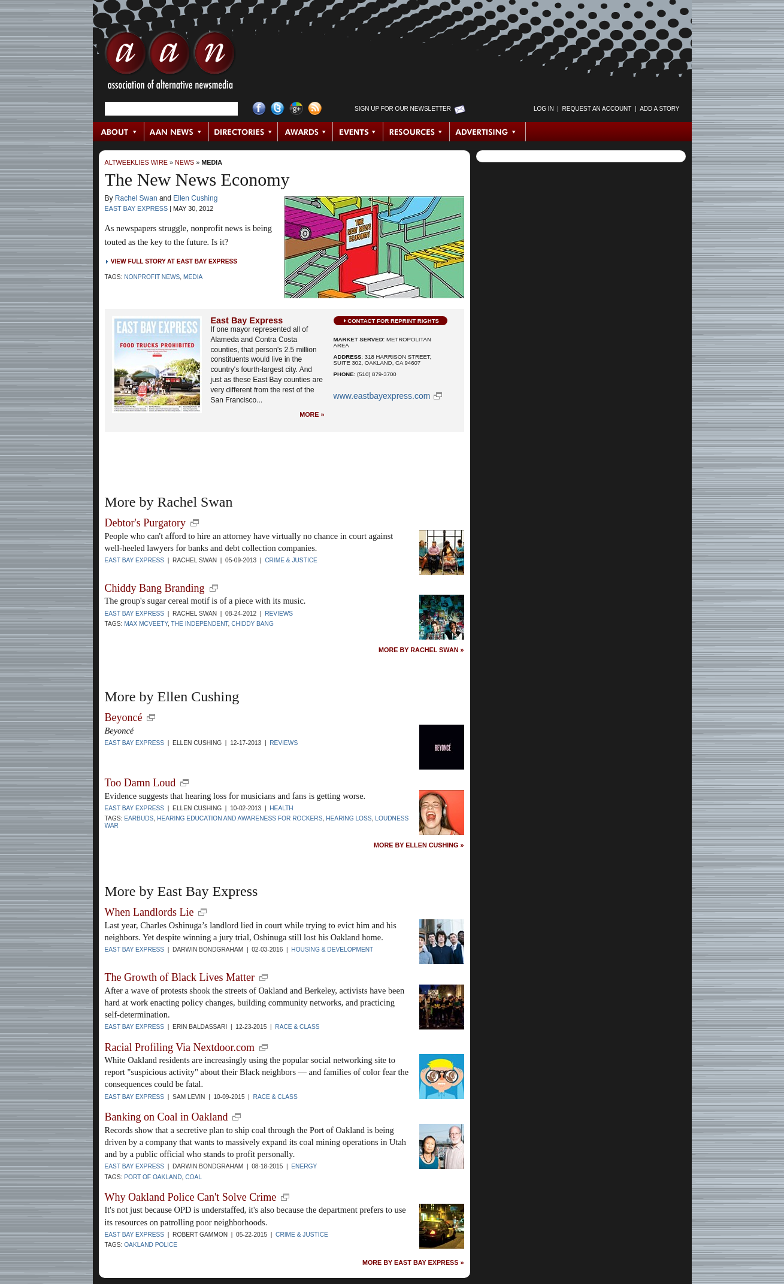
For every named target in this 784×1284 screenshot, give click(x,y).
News (184, 162)
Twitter (277, 109)
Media (211, 162)
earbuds (138, 818)
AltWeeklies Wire (136, 162)
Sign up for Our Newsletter (403, 108)
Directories (243, 131)
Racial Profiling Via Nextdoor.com (180, 1047)
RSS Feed (315, 109)
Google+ (296, 109)
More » (311, 414)
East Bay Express (136, 208)
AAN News (177, 131)
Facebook (259, 109)
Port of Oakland (152, 1177)
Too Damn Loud (140, 783)
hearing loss (348, 818)
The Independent (199, 623)
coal (193, 1177)
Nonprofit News (152, 277)
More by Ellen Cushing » (419, 845)
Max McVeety (146, 623)
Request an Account (597, 108)
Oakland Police (150, 1244)
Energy (304, 1166)
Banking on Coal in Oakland (166, 1117)
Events (358, 131)
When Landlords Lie (149, 912)
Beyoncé (124, 717)
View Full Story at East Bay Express (174, 261)
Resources (416, 131)
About (119, 131)
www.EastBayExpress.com (382, 396)
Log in (544, 108)
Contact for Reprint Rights (393, 320)
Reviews (279, 613)
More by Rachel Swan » (421, 650)
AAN (170, 63)
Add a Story (659, 108)
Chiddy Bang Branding (155, 588)
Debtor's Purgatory (145, 523)
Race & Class (297, 1026)
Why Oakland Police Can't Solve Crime (191, 1197)
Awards (305, 131)
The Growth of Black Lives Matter (180, 977)
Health (281, 808)
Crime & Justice (291, 560)
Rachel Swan (136, 198)
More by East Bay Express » (413, 1262)
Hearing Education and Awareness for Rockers (239, 818)
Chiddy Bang (252, 623)
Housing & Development (332, 949)
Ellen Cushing (195, 198)
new (195, 523)
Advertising (487, 131)
